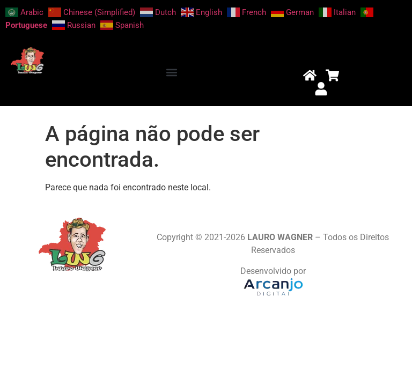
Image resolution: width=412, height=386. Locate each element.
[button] (172, 72)
